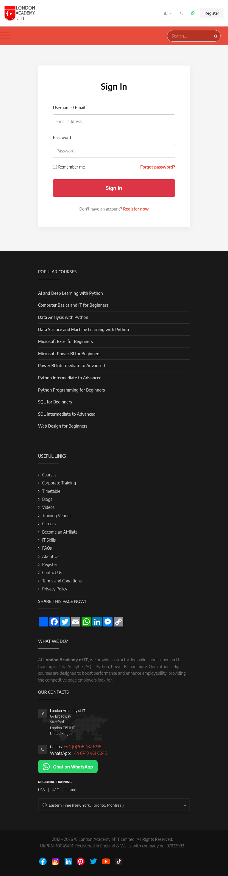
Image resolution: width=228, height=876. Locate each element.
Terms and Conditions (62, 580)
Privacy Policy (54, 588)
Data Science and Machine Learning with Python (83, 329)
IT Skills (49, 540)
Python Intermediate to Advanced (69, 377)
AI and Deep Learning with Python (70, 293)
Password (62, 137)
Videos (48, 507)
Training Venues (56, 515)
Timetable (51, 491)
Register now (136, 208)
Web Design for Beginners (63, 425)
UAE (55, 790)
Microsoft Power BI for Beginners (69, 353)
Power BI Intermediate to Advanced (71, 365)
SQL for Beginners (55, 401)
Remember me (71, 166)
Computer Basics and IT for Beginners (73, 305)
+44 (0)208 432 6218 (82, 746)
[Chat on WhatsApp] (68, 766)
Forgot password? (157, 166)
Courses (49, 474)
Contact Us (52, 572)
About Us (50, 556)
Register (212, 13)
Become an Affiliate (59, 531)
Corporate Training (59, 482)
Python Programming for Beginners (71, 389)
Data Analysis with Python (63, 317)
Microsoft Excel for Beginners (65, 341)
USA (41, 790)
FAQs (47, 548)
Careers (49, 523)
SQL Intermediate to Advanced (67, 414)
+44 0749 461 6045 (89, 753)
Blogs (47, 499)
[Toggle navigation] (5, 36)
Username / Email (69, 107)
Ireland (70, 790)
